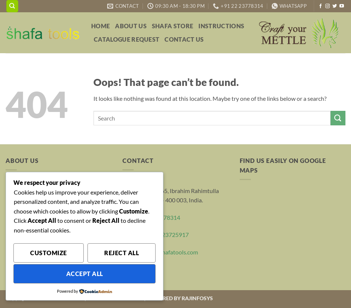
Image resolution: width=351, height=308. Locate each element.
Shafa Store (173, 25)
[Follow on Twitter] (334, 6)
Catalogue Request (126, 39)
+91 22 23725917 (166, 234)
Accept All (84, 273)
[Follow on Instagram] (327, 6)
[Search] (12, 6)
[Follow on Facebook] (320, 6)
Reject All (121, 253)
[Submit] (338, 118)
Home (100, 25)
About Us (131, 25)
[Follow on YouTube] (341, 6)
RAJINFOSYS (197, 298)
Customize (48, 253)
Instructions (221, 25)
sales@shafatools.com (170, 252)
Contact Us (184, 39)
